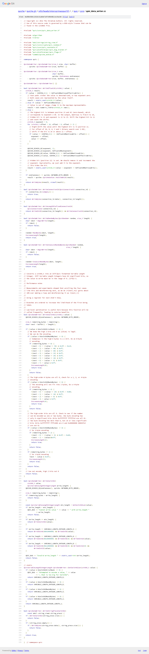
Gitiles (14, 650)
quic (76, 11)
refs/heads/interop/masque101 (53, 11)
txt (139, 650)
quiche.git (31, 11)
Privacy (20, 650)
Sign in (144, 4)
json (145, 650)
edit (72, 17)
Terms (26, 650)
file (65, 17)
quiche (21, 11)
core (82, 11)
